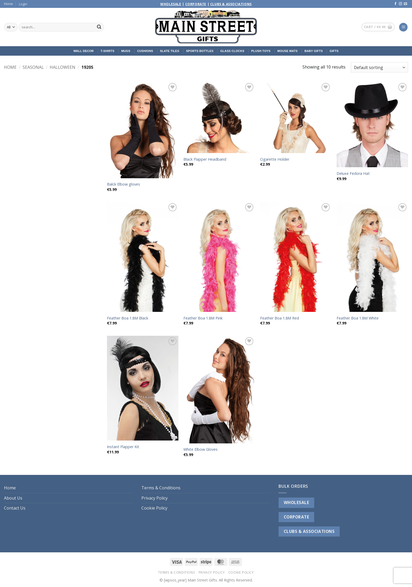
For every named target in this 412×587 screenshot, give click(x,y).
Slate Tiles (169, 51)
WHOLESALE (296, 502)
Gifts (334, 51)
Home (8, 4)
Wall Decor (83, 51)
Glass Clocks (232, 51)
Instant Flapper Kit (123, 446)
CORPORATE (296, 517)
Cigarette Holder (274, 159)
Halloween (62, 67)
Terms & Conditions (161, 488)
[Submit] (99, 27)
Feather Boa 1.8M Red (279, 318)
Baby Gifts (314, 51)
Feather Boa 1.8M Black (127, 318)
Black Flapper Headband (204, 159)
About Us (13, 498)
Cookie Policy (154, 508)
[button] (23, 4)
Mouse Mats (287, 51)
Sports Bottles (199, 51)
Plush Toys (261, 51)
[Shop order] (379, 67)
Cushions (145, 51)
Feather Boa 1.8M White (358, 318)
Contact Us (14, 508)
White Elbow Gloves (200, 449)
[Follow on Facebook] (395, 4)
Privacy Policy (154, 498)
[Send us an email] (405, 4)
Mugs (125, 51)
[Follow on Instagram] (400, 4)
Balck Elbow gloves (123, 184)
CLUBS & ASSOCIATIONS (309, 531)
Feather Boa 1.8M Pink (203, 318)
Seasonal (33, 67)
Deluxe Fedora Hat (353, 173)
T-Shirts (108, 51)
